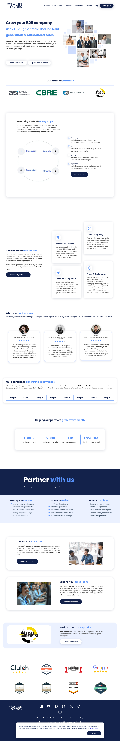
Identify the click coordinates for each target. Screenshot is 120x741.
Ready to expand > (71, 602)
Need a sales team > (16, 63)
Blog (96, 6)
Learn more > (79, 174)
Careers (89, 6)
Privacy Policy (94, 728)
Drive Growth (57, 6)
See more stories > (71, 642)
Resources (79, 6)
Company (68, 6)
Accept (94, 733)
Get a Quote (106, 6)
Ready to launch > (27, 561)
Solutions (46, 6)
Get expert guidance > (18, 275)
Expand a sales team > (39, 63)
